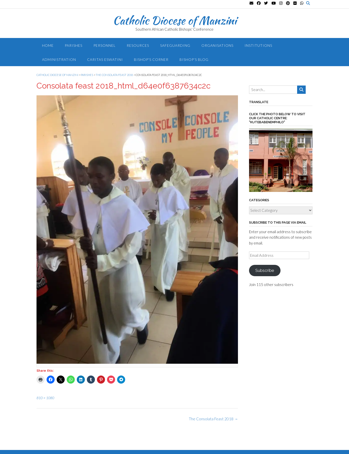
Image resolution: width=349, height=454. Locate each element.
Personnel (104, 45)
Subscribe (264, 270)
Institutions (258, 45)
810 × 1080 (45, 398)
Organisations (217, 45)
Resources (138, 45)
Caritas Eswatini (105, 59)
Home (48, 45)
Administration (59, 59)
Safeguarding (175, 45)
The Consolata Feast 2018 (213, 419)
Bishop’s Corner (151, 59)
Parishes (73, 45)
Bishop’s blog (194, 59)
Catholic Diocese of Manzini (174, 20)
